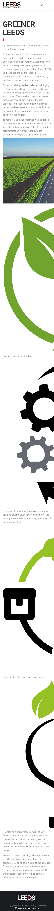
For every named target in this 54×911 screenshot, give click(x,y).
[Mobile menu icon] (48, 5)
